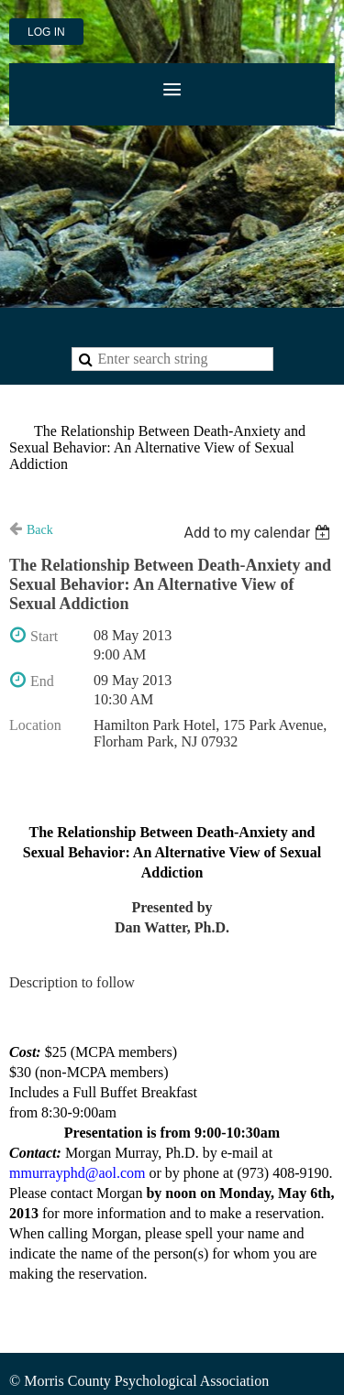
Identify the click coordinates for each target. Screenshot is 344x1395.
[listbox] (259, 532)
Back (40, 530)
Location (35, 725)
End (42, 681)
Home (27, 409)
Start (44, 636)
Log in (46, 32)
